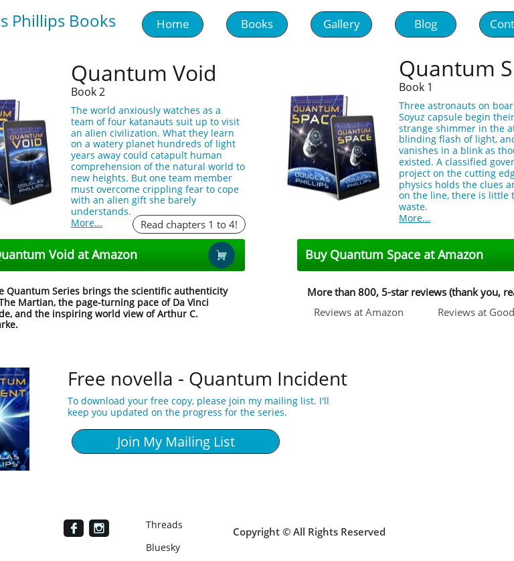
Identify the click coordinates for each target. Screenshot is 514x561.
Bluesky (163, 547)
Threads (164, 524)
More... (86, 222)
